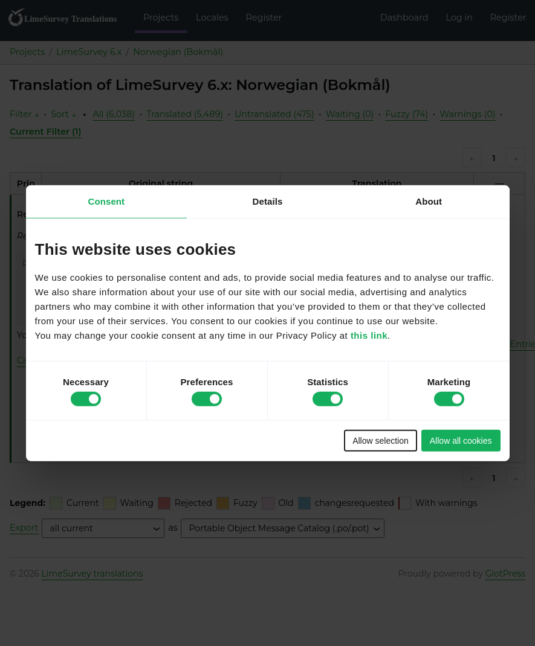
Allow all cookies (461, 440)
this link (369, 335)
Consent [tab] (106, 201)
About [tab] (428, 201)
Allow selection (380, 440)
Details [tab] (268, 201)
